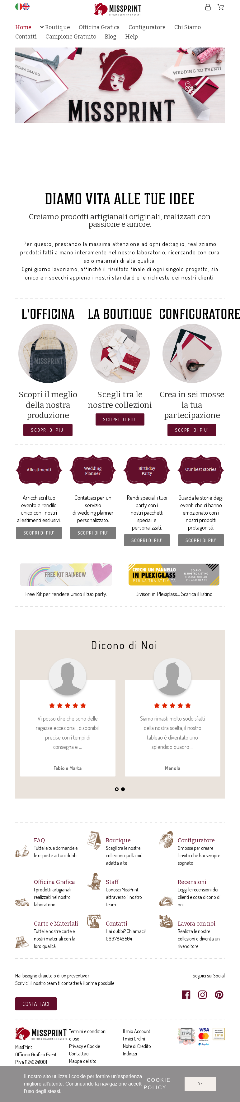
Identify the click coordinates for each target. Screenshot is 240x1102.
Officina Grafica (54, 882)
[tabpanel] (120, 85)
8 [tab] (138, 180)
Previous (26, 116)
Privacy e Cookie (84, 1046)
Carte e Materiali (56, 923)
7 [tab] (132, 180)
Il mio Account (136, 1031)
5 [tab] (120, 180)
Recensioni (192, 882)
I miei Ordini (134, 1039)
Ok (200, 1084)
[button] (47, 430)
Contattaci (79, 1053)
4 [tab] (114, 180)
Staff (112, 882)
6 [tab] (126, 180)
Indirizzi (130, 1053)
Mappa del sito (82, 1061)
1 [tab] (95, 180)
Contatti (116, 923)
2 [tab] (101, 180)
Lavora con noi (196, 923)
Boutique (118, 840)
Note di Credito (137, 1046)
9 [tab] (145, 180)
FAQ (39, 840)
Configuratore (196, 840)
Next (214, 116)
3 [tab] (107, 180)
